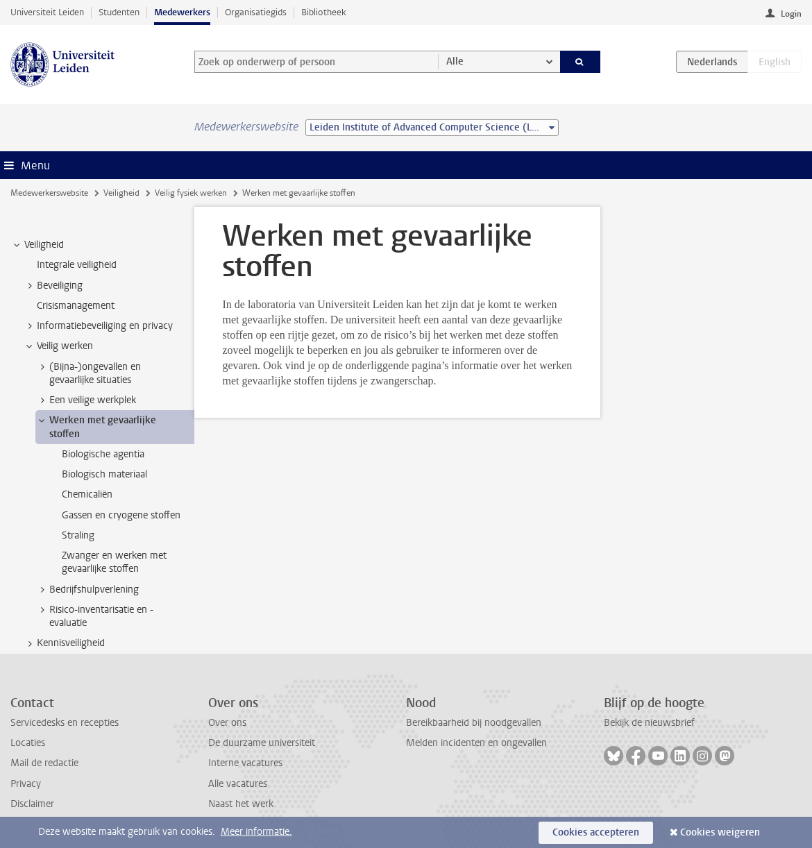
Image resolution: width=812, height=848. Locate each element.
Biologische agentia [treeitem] (103, 454)
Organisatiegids (256, 12)
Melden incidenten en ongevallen (476, 742)
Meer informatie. (256, 831)
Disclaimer (32, 804)
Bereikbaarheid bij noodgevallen (473, 722)
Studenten (119, 12)
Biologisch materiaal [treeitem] (104, 474)
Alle (455, 61)
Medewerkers (182, 12)
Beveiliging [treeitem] (53, 286)
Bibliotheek (323, 12)
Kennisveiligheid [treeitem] (64, 643)
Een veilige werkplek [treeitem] (86, 400)
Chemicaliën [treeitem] (87, 494)
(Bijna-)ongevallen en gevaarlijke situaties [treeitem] (88, 373)
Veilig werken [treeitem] (58, 346)
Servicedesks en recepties (64, 722)
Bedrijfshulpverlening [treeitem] (87, 590)
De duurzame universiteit (261, 742)
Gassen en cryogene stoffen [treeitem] (121, 515)
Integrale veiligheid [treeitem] (77, 264)
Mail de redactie (44, 763)
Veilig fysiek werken (191, 192)
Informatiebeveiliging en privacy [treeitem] (98, 326)
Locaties (27, 742)
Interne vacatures (245, 763)
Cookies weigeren (720, 832)
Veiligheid (121, 192)
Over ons (227, 722)
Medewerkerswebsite (49, 192)
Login (791, 13)
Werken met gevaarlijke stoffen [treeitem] (96, 427)
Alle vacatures (237, 783)
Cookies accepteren (595, 832)
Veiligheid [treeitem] (37, 245)
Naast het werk (240, 804)
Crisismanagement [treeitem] (76, 305)
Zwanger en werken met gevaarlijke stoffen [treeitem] (114, 562)
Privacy (25, 783)
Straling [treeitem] (78, 535)
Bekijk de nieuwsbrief (649, 722)
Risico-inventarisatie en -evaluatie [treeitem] (94, 616)
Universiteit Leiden (47, 12)
